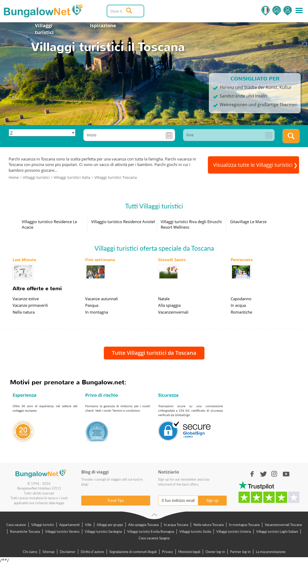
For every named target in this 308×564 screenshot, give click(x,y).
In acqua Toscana (176, 525)
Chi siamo (30, 552)
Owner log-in (215, 552)
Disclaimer (67, 552)
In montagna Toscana (244, 525)
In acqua (238, 305)
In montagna (96, 312)
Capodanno (241, 298)
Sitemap (48, 552)
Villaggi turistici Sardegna (103, 531)
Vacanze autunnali (101, 298)
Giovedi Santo (172, 259)
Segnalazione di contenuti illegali (133, 552)
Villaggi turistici (44, 28)
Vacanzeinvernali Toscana (283, 525)
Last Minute (24, 259)
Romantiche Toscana (25, 531)
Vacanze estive (26, 298)
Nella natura (24, 312)
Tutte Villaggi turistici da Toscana (154, 352)
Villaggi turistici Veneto (62, 531)
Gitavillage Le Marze (248, 221)
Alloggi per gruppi (110, 525)
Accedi (287, 10)
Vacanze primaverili (30, 305)
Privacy (167, 552)
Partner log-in (240, 552)
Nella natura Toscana (208, 525)
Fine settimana (100, 259)
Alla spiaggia (169, 305)
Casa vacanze (16, 525)
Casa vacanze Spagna (154, 538)
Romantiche (241, 312)
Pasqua (91, 305)
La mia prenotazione (270, 552)
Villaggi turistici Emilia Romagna (150, 531)
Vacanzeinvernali (173, 312)
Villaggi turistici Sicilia (195, 531)
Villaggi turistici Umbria (233, 531)
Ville (88, 525)
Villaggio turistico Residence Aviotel (123, 221)
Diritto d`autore (92, 552)
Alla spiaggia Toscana (143, 525)
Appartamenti (69, 525)
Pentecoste (242, 259)
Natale (164, 298)
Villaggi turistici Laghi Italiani (277, 531)
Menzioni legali (189, 552)
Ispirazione (103, 25)
